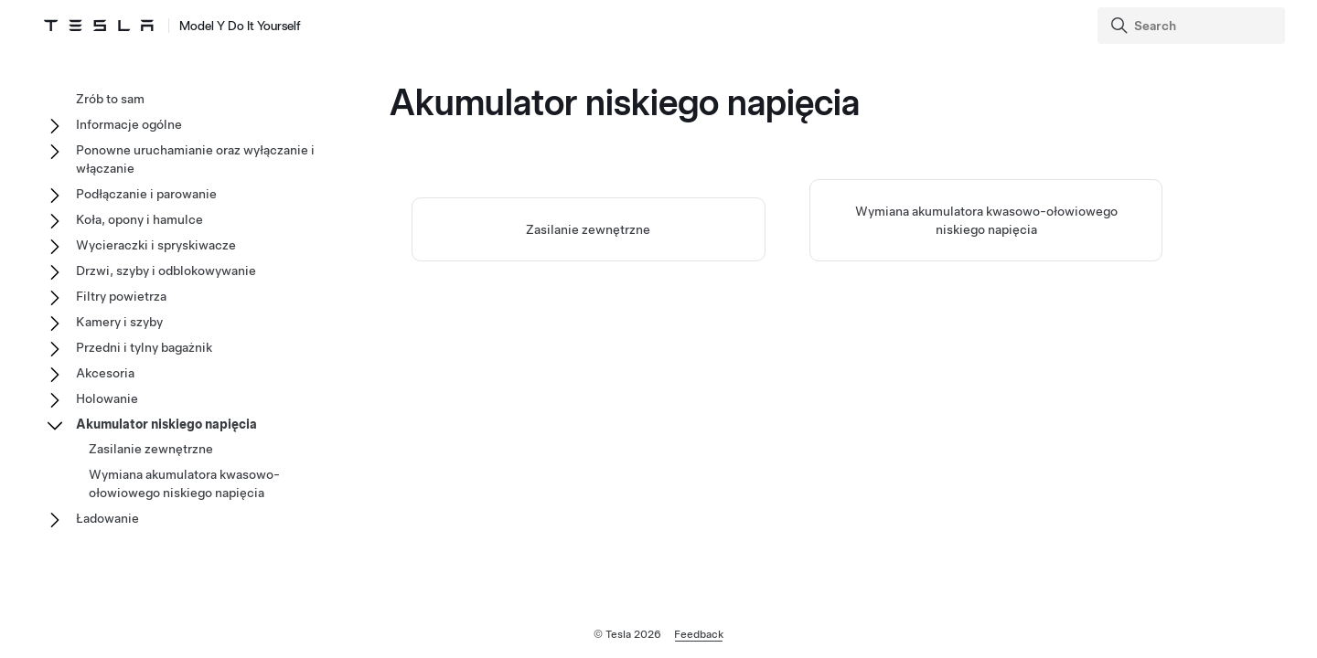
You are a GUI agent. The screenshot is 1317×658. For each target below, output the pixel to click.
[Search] (1193, 25)
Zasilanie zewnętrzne (588, 229)
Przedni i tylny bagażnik (144, 347)
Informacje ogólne (129, 124)
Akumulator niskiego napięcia (166, 424)
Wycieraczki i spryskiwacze (156, 245)
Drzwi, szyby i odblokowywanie (166, 270)
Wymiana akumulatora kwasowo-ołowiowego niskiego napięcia (184, 483)
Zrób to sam (110, 98)
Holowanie (107, 398)
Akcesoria (105, 373)
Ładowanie (107, 518)
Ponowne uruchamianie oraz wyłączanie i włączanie (195, 159)
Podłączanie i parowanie (146, 193)
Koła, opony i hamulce (139, 219)
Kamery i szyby (119, 321)
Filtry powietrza (121, 296)
